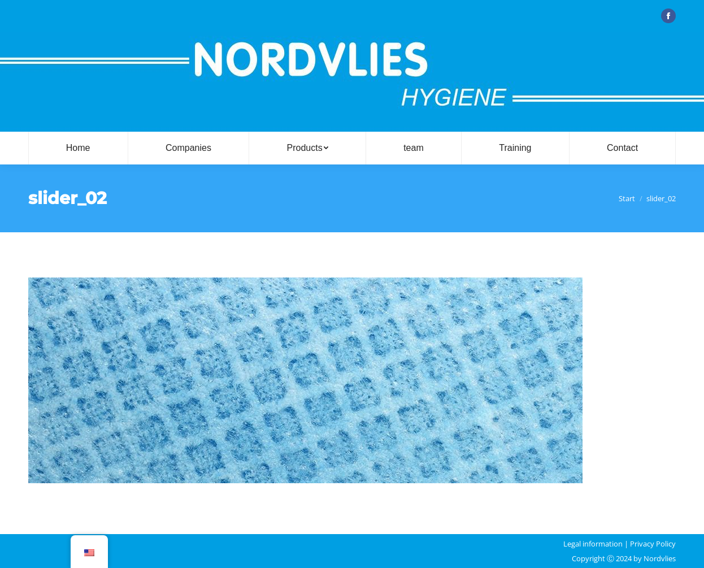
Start (627, 198)
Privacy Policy (653, 544)
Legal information (593, 544)
